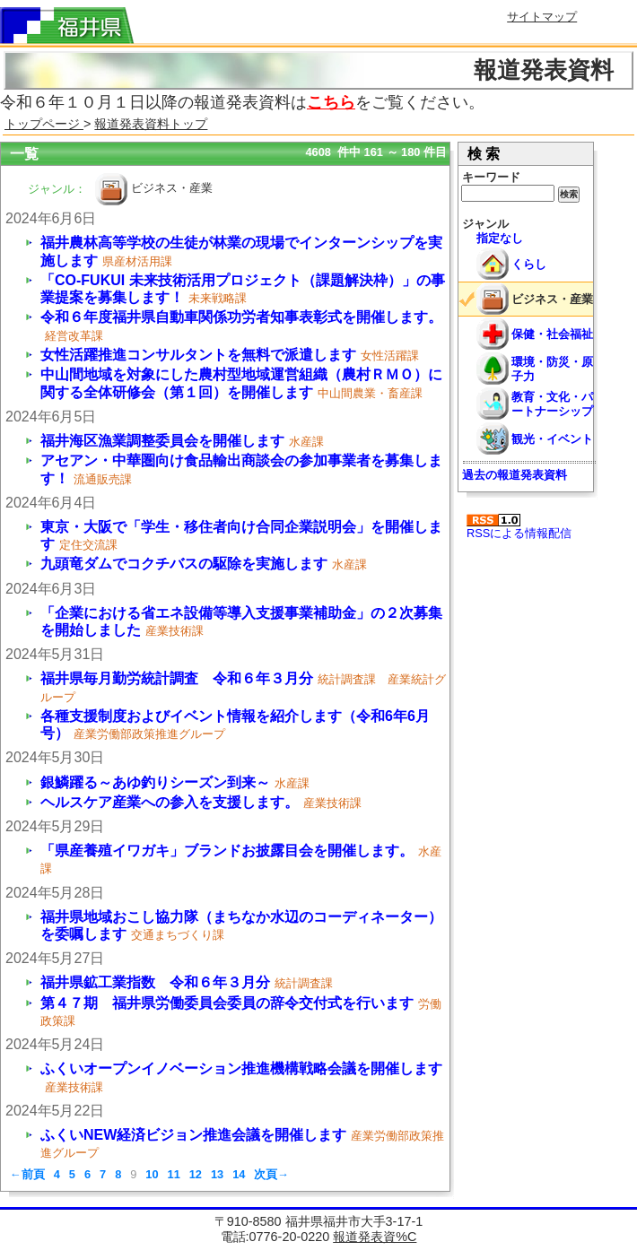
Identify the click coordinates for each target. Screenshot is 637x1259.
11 (174, 1174)
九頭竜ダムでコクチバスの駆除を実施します (183, 563)
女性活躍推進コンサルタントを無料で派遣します (198, 354)
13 (217, 1174)
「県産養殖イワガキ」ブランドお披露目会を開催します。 (227, 850)
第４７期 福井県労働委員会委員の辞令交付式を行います (227, 1003)
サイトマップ (542, 16)
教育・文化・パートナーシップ (552, 403)
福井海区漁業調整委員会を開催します (162, 440)
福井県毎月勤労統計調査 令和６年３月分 (176, 678)
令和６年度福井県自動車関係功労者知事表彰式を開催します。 (241, 317)
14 (238, 1174)
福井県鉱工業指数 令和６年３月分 (155, 982)
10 (151, 1174)
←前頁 (27, 1174)
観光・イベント (552, 439)
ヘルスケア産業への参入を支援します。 (169, 802)
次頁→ (271, 1174)
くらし (528, 264)
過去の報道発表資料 (514, 475)
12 (195, 1174)
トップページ (43, 124)
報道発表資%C (374, 1236)
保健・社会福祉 (552, 334)
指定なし (499, 238)
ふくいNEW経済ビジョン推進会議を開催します (193, 1134)
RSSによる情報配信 (519, 527)
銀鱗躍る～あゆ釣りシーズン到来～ (155, 782)
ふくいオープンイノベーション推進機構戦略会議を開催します (241, 1068)
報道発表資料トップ (150, 124)
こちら (331, 102)
